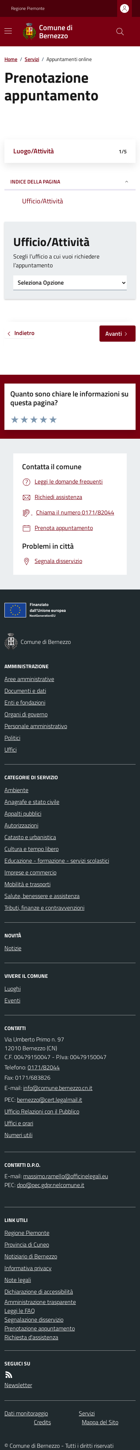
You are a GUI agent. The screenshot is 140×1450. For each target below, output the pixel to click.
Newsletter (18, 1384)
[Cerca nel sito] (117, 31)
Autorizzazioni (21, 825)
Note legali (17, 1279)
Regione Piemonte (28, 8)
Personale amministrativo (35, 726)
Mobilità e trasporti (27, 884)
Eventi (12, 1000)
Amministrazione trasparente (40, 1301)
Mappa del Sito (100, 1422)
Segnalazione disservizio (33, 1319)
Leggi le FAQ (19, 1310)
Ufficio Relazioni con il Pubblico (41, 1111)
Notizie (12, 948)
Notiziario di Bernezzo (30, 1256)
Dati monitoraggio (26, 1413)
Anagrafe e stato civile (31, 801)
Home (10, 59)
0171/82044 (44, 1067)
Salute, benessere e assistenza (42, 895)
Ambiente (16, 789)
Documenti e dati (25, 690)
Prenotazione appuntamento (39, 1328)
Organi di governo (26, 714)
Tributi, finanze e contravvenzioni (44, 907)
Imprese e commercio (30, 872)
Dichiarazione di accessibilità (38, 1291)
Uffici (10, 749)
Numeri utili (18, 1134)
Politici (12, 737)
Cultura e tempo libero (31, 848)
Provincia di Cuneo (26, 1244)
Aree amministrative (29, 678)
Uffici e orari (18, 1123)
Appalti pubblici (22, 813)
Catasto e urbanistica (30, 837)
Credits (42, 1422)
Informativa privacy (28, 1268)
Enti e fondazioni (24, 702)
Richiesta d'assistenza (31, 1337)
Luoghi (12, 988)
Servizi (32, 59)
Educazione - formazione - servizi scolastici (56, 860)
